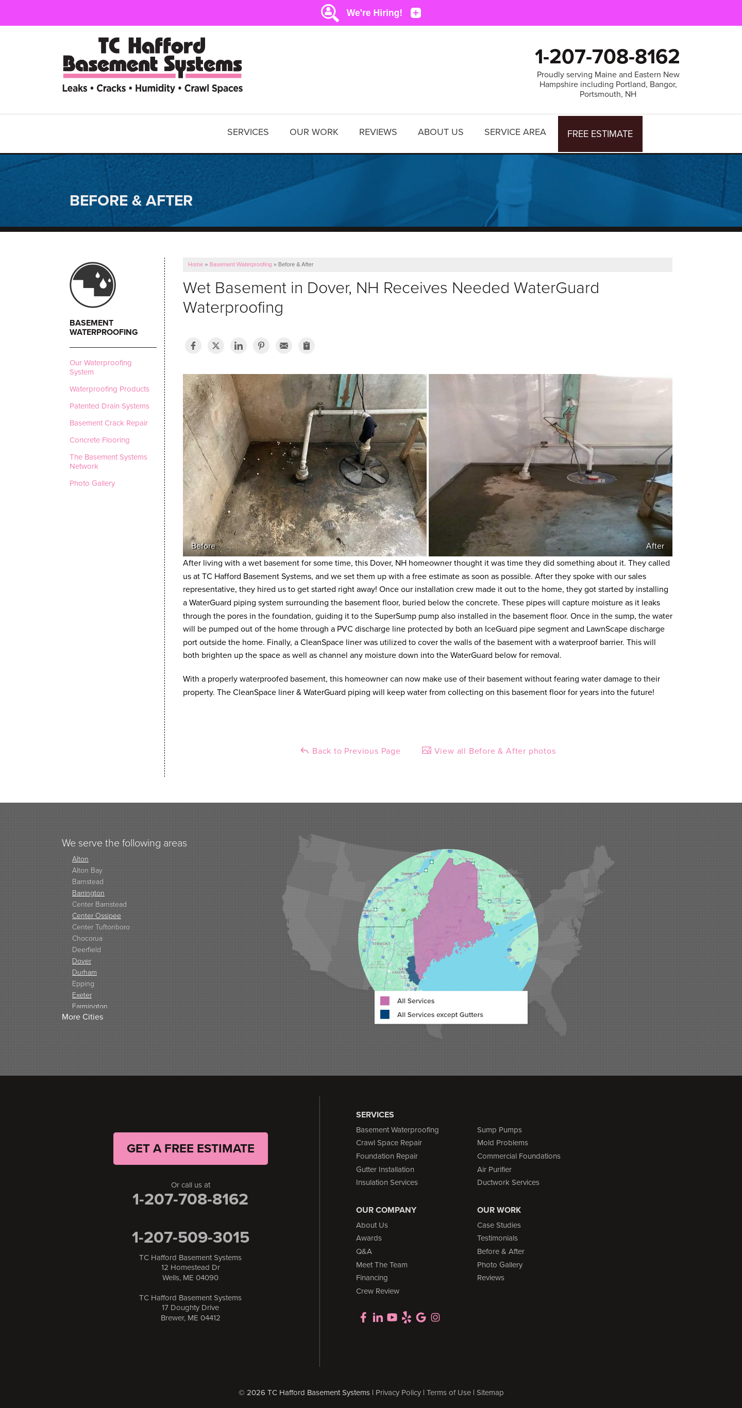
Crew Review (377, 1286)
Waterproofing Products (109, 383)
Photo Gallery (92, 478)
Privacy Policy (398, 1387)
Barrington (88, 887)
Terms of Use (449, 1387)
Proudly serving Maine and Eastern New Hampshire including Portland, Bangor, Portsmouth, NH (608, 84)
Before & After (501, 1246)
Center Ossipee (96, 910)
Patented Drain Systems (109, 400)
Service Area (517, 131)
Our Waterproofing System (101, 362)
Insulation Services (387, 1177)
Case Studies (499, 1220)
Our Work (315, 131)
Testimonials (497, 1233)
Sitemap (490, 1387)
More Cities (82, 1012)
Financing (372, 1273)
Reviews (380, 131)
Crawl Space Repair (389, 1138)
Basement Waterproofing (104, 322)
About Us (442, 131)
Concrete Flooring (100, 434)
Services (250, 131)
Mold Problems (502, 1138)
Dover (81, 955)
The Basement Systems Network (108, 456)
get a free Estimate (191, 1143)
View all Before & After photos (488, 746)
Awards (369, 1233)
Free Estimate (601, 131)
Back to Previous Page (350, 746)
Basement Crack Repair (109, 417)
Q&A (364, 1246)
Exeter (82, 989)
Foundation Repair (387, 1151)
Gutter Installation (385, 1164)
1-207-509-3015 (190, 1232)
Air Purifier (494, 1164)
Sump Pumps (499, 1124)
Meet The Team (382, 1259)
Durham (84, 967)
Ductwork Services (508, 1177)
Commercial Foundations (519, 1151)
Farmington (90, 1001)
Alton (80, 853)
